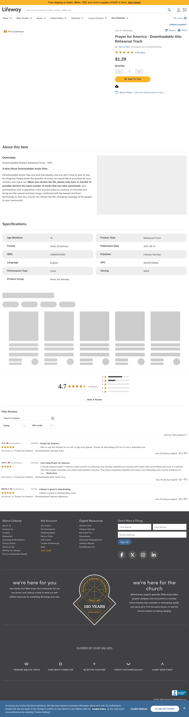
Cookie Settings (139, 709)
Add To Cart (132, 79)
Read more (51, 473)
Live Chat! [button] (46, 550)
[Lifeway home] (11, 10)
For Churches (120, 18)
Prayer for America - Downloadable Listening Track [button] (39, 451)
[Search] (168, 10)
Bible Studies (24, 18)
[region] (94, 708)
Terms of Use (8, 546)
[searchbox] (26, 418)
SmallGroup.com (87, 546)
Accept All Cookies (165, 709)
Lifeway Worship (87, 529)
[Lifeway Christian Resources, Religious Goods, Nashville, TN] (179, 693)
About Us (6, 525)
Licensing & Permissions (13, 539)
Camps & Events (97, 18)
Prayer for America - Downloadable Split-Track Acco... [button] (40, 477)
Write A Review (94, 399)
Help (43, 546)
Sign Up (124, 541)
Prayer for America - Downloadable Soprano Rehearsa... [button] (42, 496)
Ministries (77, 18)
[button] (116, 377)
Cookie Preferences (50, 543)
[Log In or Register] (179, 10)
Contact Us (7, 529)
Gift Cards (46, 539)
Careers (6, 532)
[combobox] (98, 10)
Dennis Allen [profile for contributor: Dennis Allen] (124, 46)
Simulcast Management (90, 539)
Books (41, 18)
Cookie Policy (99, 709)
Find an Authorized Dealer (14, 553)
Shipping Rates (48, 532)
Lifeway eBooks (86, 543)
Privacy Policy (8, 543)
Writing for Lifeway (11, 550)
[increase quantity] (139, 71)
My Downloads (48, 529)
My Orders (46, 525)
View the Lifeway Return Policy (148, 92)
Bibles (7, 18)
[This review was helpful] (180, 453)
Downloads (84, 536)
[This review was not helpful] (185, 453)
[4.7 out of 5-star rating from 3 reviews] (130, 52)
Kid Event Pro (85, 532)
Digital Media (58, 18)
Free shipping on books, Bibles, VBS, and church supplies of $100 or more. (94, 2)
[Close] (184, 708)
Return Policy (47, 536)
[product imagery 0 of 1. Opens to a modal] (56, 82)
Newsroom (7, 536)
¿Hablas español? (178, 24)
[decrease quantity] (119, 71)
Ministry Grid (85, 525)
